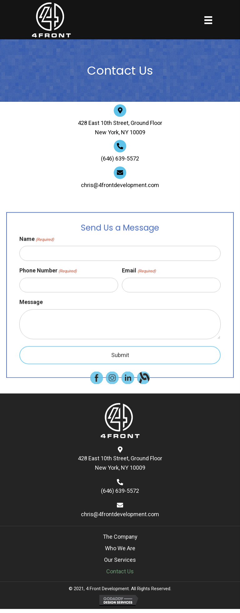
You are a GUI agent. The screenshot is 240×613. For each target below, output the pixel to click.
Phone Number (48, 301)
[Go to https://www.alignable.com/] (143, 381)
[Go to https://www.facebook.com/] (96, 381)
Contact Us (120, 571)
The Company (120, 536)
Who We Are (120, 548)
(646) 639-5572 (120, 159)
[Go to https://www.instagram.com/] (112, 381)
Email (139, 301)
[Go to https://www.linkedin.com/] (128, 381)
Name (36, 269)
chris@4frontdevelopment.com (120, 186)
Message (31, 332)
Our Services (120, 559)
